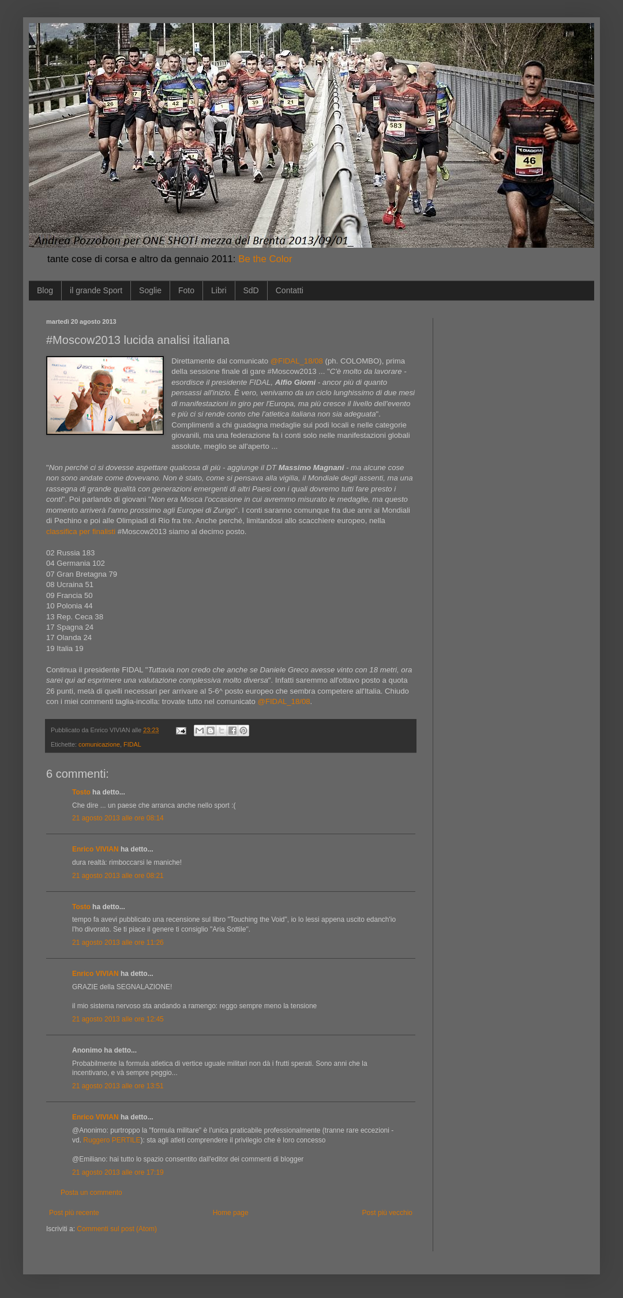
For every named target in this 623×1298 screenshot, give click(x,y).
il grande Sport (96, 290)
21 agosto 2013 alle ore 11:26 (118, 943)
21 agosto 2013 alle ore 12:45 (118, 1019)
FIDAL (132, 744)
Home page (231, 1213)
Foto (186, 290)
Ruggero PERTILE (111, 1140)
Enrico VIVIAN (95, 849)
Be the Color (265, 258)
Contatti (289, 290)
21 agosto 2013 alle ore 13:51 (118, 1086)
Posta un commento (91, 1193)
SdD (251, 290)
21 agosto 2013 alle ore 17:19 (118, 1172)
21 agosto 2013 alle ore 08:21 (118, 876)
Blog (45, 290)
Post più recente (74, 1213)
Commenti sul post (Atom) (117, 1229)
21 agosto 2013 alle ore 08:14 (118, 818)
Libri (218, 290)
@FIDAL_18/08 (297, 361)
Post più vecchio (387, 1213)
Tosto (81, 792)
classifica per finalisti (80, 531)
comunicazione (99, 744)
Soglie (150, 290)
